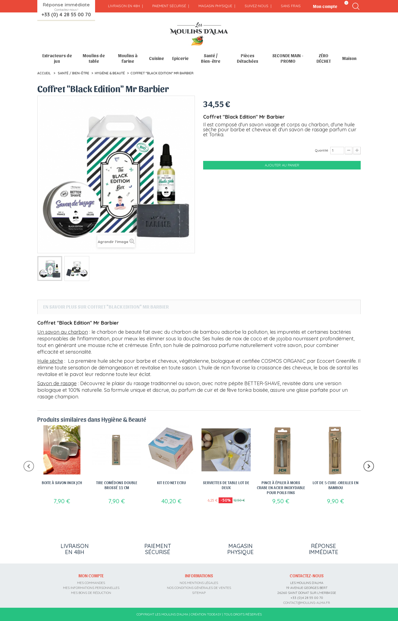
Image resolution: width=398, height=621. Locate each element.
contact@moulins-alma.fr (306, 603)
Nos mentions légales (199, 583)
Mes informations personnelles (91, 588)
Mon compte (91, 575)
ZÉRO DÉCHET (323, 58)
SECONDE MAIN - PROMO (287, 58)
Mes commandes (91, 583)
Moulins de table (94, 58)
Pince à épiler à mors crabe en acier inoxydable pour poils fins (281, 487)
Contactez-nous (307, 575)
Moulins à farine (127, 58)
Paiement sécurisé (169, 6)
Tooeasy (214, 614)
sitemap (199, 593)
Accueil (44, 73)
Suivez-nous (256, 6)
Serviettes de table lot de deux (226, 485)
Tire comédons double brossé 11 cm (116, 485)
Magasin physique (215, 6)
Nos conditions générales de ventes (199, 588)
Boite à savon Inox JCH (62, 482)
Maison (349, 58)
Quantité (321, 150)
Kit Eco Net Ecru (171, 482)
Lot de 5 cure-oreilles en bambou (335, 485)
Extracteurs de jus (57, 58)
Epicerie (180, 58)
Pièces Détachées (247, 58)
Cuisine (156, 58)
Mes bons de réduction (91, 593)
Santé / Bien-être (210, 58)
